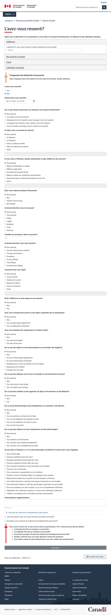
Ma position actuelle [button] (15, 56)
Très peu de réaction (13, 253)
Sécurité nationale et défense (48, 588)
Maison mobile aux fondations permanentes (23, 175)
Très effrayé (10, 263)
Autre (8, 150)
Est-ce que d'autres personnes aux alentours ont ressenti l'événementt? (32, 110)
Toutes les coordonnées (13, 572)
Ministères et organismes (47, 572)
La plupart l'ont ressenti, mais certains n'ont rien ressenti (27, 123)
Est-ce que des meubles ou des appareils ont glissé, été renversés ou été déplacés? (37, 391)
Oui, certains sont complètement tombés (21, 446)
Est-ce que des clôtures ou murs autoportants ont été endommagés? (31, 429)
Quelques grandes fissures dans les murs (21, 460)
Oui (7, 91)
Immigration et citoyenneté (14, 584)
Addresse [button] (10, 41)
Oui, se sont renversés (14, 425)
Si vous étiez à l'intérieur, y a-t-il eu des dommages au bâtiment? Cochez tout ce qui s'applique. (41, 450)
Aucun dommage (12, 454)
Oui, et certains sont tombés (16, 387)
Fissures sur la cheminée (15, 469)
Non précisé (10, 114)
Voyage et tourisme (11, 588)
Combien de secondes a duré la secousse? (21, 234)
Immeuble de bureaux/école (16, 172)
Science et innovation (80, 588)
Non (7, 94)
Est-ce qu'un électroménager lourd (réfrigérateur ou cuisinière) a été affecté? (34, 406)
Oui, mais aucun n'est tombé (16, 384)
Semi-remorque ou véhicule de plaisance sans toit (25, 178)
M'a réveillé (10, 204)
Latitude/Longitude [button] (15, 67)
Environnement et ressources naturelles (51, 584)
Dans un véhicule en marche (16, 147)
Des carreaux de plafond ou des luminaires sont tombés (27, 466)
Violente (9, 230)
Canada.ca (9, 20)
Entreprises (8, 591)
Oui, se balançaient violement (17, 326)
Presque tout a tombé (14, 370)
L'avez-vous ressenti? (13, 87)
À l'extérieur (10, 140)
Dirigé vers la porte (13, 280)
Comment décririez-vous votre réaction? (20, 243)
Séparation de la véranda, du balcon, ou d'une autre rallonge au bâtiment (33, 490)
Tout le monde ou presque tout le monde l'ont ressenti (26, 126)
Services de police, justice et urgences (51, 595)
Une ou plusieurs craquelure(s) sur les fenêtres (23, 472)
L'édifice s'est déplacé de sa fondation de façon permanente (29, 494)
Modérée (9, 224)
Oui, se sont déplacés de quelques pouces (22, 419)
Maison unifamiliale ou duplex (17, 166)
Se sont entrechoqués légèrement (19, 358)
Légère (8, 221)
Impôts (40, 580)
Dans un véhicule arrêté (15, 144)
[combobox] (44, 50)
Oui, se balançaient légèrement (17, 323)
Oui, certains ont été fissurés (17, 440)
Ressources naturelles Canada (27, 20)
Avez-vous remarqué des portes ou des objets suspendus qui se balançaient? (35, 313)
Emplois (7, 580)
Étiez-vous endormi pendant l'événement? (21, 191)
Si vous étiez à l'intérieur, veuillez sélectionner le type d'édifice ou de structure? (35, 159)
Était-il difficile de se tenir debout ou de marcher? (24, 298)
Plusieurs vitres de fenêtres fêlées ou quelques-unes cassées (29, 475)
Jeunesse (76, 599)
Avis (55, 609)
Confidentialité (65, 609)
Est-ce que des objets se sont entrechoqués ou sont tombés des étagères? (33, 348)
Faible (8, 218)
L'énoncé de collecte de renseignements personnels (28, 513)
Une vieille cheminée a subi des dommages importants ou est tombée (32, 481)
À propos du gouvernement (82, 572)
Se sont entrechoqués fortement (18, 361)
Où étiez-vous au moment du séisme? (19, 130)
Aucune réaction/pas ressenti (17, 250)
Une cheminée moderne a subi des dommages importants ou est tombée (34, 484)
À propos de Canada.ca (43, 609)
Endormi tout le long (13, 201)
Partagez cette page (95, 556)
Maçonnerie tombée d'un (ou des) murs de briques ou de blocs (30, 478)
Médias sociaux (10, 609)
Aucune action (11, 277)
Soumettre (56, 548)
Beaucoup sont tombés (15, 367)
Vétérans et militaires (80, 595)
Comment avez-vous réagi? (15, 270)
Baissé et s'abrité (12, 283)
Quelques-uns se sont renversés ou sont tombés (24, 364)
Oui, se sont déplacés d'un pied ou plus (21, 422)
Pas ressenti (10, 215)
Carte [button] (8, 62)
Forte (8, 227)
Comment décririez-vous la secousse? (19, 208)
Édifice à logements (13, 169)
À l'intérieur (10, 137)
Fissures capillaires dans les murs (19, 457)
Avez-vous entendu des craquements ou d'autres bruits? (26, 330)
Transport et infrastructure (47, 599)
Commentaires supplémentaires (17, 498)
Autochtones (77, 591)
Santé (6, 599)
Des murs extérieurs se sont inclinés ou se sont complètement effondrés (34, 487)
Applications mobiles (25, 609)
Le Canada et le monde (80, 580)
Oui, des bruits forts (13, 343)
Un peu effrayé (11, 259)
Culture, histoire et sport (46, 591)
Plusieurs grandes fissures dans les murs (21, 463)
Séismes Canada (48, 20)
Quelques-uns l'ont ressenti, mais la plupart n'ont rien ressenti (29, 120)
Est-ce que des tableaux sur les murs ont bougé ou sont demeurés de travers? (35, 374)
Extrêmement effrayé (14, 266)
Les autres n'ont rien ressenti (17, 117)
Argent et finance (78, 584)
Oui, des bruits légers (14, 340)
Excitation (9, 256)
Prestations (8, 595)
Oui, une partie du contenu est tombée (20, 416)
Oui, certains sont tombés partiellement (21, 443)
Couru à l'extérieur (13, 286)
